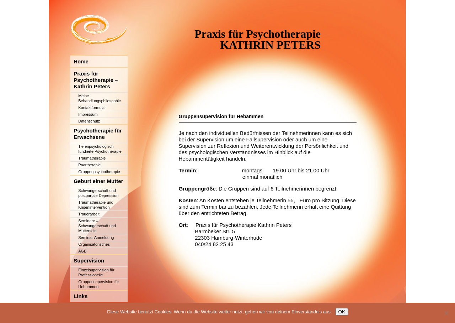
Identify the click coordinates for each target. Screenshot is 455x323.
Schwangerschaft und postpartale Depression (98, 214)
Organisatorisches (94, 265)
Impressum (87, 135)
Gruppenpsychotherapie (99, 193)
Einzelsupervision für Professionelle (96, 293)
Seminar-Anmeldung (96, 258)
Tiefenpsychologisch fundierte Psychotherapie (100, 169)
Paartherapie (89, 186)
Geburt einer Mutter (98, 202)
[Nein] (446, 313)
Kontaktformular (92, 128)
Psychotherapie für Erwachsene (98, 155)
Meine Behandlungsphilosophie (99, 119)
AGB (82, 272)
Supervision (89, 281)
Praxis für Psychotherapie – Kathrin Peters (96, 101)
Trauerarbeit (89, 235)
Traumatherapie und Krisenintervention (95, 225)
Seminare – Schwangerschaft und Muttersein (97, 247)
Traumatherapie (92, 179)
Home (81, 82)
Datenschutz (89, 142)
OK (341, 311)
